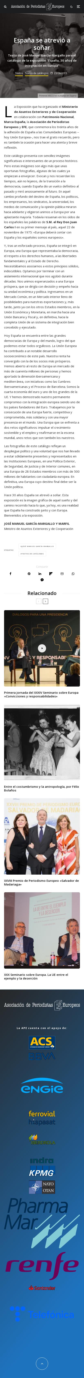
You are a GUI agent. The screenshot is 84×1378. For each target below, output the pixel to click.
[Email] (62, 573)
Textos (19, 73)
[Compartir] (10, 573)
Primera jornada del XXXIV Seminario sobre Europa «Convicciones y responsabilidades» (41, 694)
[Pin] (29, 573)
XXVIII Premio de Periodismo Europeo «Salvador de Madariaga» (41, 882)
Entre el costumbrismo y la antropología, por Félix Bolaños (41, 788)
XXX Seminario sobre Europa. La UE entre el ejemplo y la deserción (36, 976)
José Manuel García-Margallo (38, 546)
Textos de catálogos (36, 73)
